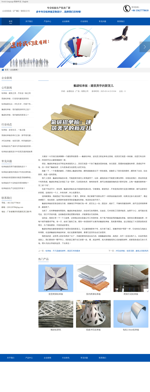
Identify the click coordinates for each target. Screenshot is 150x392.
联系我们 (121, 21)
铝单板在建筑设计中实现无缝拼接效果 (17, 152)
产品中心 (47, 21)
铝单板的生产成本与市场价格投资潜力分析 (19, 146)
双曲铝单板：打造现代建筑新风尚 (15, 99)
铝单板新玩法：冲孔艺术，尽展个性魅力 (18, 104)
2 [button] (76, 67)
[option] (75, 50)
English (25, 2)
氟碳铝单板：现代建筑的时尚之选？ (16, 109)
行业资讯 (84, 21)
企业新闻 (65, 21)
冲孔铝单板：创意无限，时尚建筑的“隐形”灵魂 (20, 141)
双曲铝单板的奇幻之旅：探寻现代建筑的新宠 (20, 135)
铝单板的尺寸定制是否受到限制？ (15, 183)
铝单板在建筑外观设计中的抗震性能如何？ (19, 172)
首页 (10, 21)
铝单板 (88, 156)
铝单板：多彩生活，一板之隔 (13, 130)
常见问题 (102, 21)
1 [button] (73, 67)
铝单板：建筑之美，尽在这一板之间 (16, 93)
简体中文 (17, 2)
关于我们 (29, 21)
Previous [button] (5, 50)
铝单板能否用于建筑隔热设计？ (14, 167)
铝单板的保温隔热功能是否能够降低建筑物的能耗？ (22, 177)
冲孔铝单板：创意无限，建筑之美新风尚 (132, 251)
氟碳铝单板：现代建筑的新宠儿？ (15, 115)
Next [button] (144, 50)
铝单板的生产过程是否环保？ (13, 188)
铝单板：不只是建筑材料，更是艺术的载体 (63, 251)
